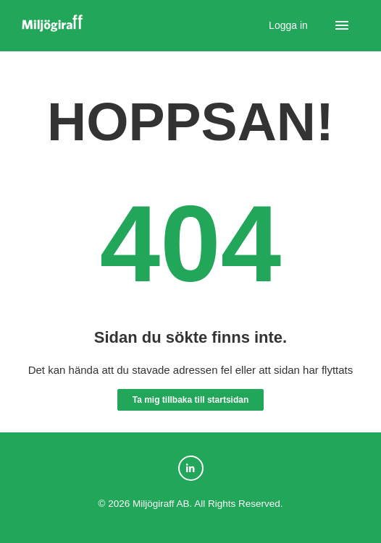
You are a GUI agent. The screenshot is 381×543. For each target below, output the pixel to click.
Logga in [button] (290, 25)
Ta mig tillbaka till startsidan (190, 400)
